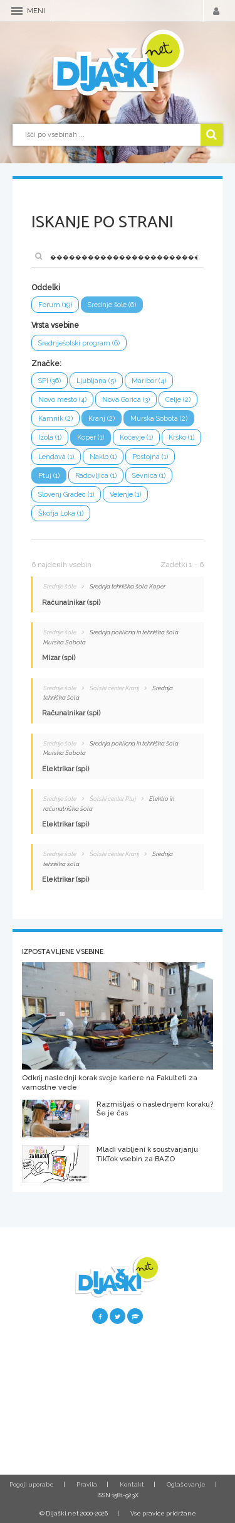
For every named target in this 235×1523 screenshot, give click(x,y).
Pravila (86, 1484)
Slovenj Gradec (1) (66, 495)
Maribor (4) (149, 381)
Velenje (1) (125, 495)
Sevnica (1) (148, 476)
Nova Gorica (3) (126, 400)
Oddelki (45, 287)
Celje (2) (178, 400)
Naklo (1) (103, 457)
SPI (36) (49, 381)
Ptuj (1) (49, 476)
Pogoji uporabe (31, 1484)
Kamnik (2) (55, 419)
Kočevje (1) (136, 437)
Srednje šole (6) (112, 305)
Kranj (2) (101, 419)
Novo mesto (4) (62, 400)
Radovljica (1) (96, 476)
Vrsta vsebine (55, 325)
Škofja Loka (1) (60, 513)
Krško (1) (181, 437)
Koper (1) (90, 437)
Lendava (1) (56, 457)
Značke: (46, 363)
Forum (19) (55, 305)
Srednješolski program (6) (79, 343)
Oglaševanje (186, 1484)
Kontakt (132, 1484)
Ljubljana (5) (96, 381)
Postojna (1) (150, 457)
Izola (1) (49, 437)
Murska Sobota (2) (158, 419)
